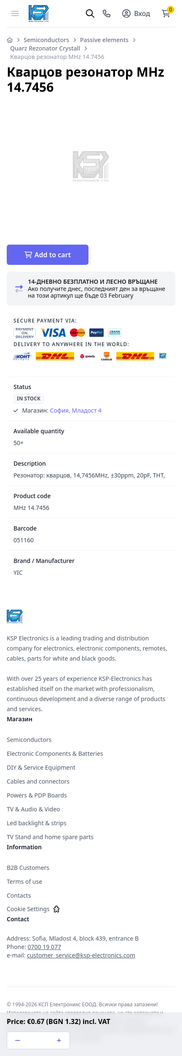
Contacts (19, 895)
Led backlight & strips (37, 823)
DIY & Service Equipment (41, 767)
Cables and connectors (38, 781)
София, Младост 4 (76, 410)
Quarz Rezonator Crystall (45, 48)
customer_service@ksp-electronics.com (81, 955)
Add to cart (47, 254)
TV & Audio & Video (33, 809)
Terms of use (24, 881)
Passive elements (104, 40)
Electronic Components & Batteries (55, 753)
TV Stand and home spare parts (50, 837)
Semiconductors (46, 40)
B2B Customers (28, 868)
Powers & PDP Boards (37, 795)
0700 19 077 (44, 947)
